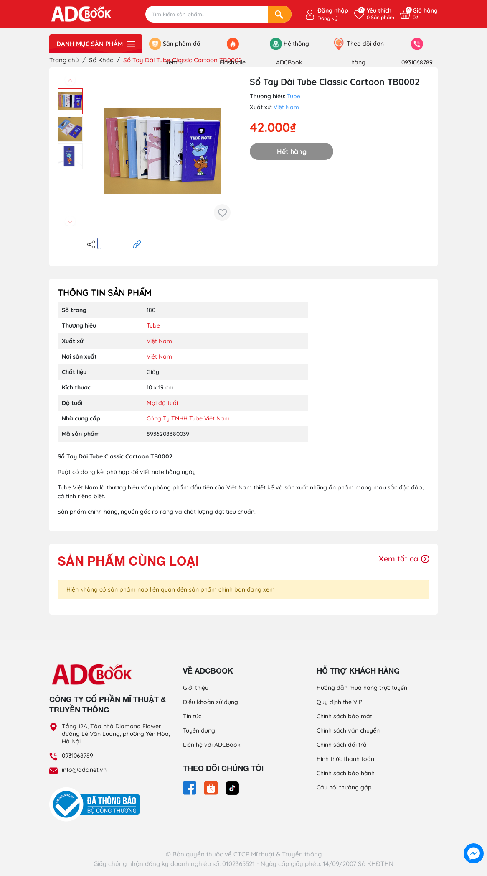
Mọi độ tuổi (162, 403)
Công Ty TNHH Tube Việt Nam (188, 418)
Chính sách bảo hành (346, 773)
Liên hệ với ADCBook (212, 744)
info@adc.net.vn (84, 770)
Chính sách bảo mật (344, 716)
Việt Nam (286, 107)
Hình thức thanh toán (345, 759)
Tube (293, 96)
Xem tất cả (404, 559)
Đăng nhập (332, 10)
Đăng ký (327, 18)
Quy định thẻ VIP (339, 702)
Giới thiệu (195, 688)
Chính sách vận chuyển (348, 730)
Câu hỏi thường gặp (344, 787)
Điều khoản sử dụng (210, 702)
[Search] (280, 14)
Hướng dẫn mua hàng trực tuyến (362, 688)
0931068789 (77, 755)
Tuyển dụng (199, 730)
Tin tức (192, 716)
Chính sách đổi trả (342, 744)
